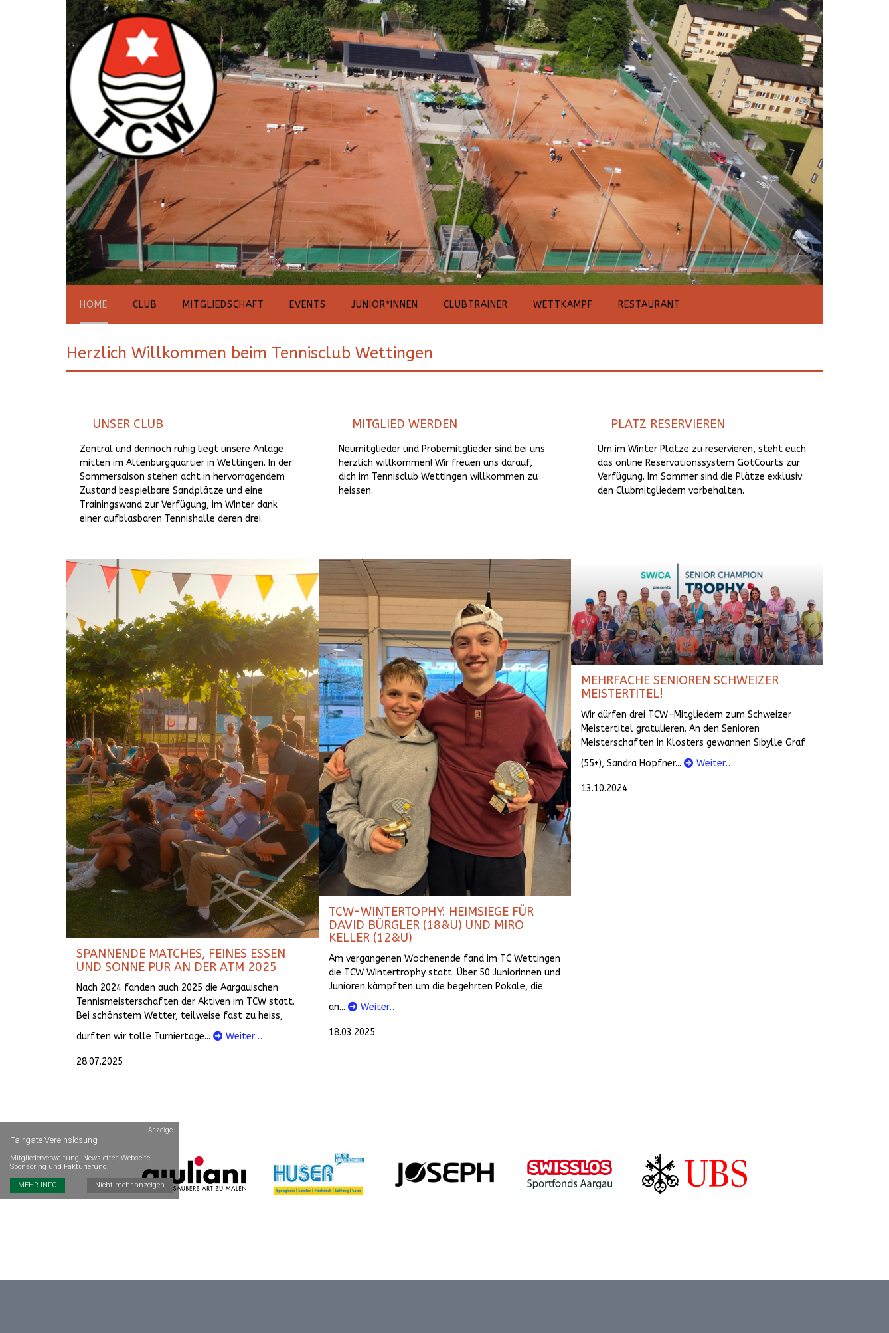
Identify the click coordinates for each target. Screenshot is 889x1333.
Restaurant (649, 304)
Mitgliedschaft (223, 304)
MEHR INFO (37, 1185)
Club (145, 304)
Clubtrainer (476, 304)
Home (94, 304)
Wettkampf (563, 304)
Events (307, 304)
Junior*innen (384, 304)
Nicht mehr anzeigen (130, 1185)
